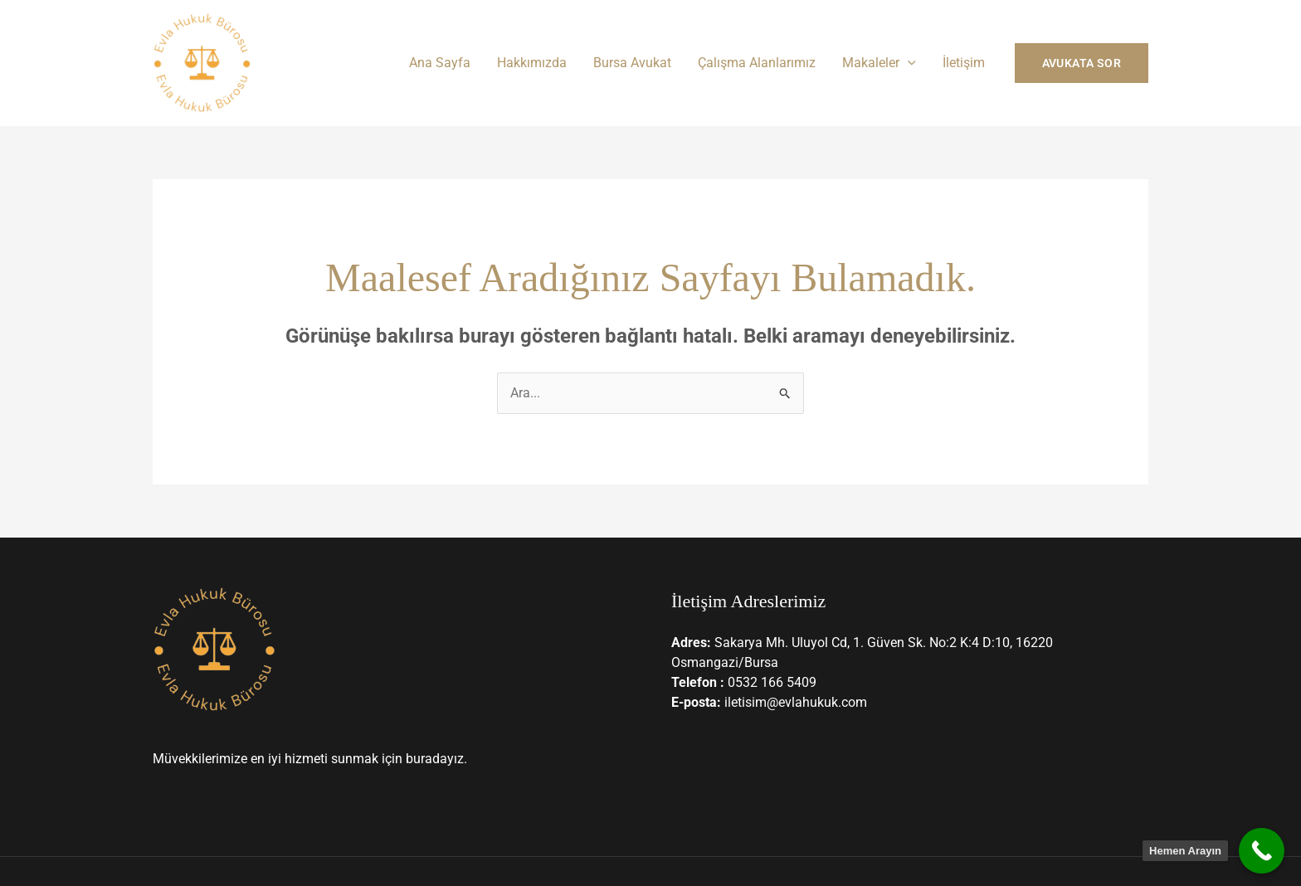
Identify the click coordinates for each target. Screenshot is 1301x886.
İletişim (964, 63)
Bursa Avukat (632, 63)
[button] (907, 63)
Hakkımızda (532, 63)
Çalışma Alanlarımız (757, 63)
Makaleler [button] (879, 63)
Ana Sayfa (439, 63)
